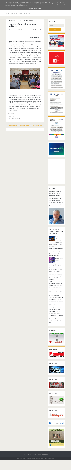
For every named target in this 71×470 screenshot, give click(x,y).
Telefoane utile (11, 13)
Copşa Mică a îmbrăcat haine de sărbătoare (21, 25)
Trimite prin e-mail (14, 116)
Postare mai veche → (39, 123)
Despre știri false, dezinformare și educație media (55, 204)
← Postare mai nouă (11, 123)
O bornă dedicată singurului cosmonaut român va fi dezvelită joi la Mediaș (56, 299)
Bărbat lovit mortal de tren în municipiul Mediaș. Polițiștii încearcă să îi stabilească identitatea (56, 283)
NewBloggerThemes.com (47, 468)
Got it (40, 8)
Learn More (33, 8)
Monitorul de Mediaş (41, 465)
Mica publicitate (24, 13)
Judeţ (11, 114)
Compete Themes (26, 468)
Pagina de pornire (24, 123)
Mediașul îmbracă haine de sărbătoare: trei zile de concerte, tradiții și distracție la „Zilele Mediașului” (56, 251)
